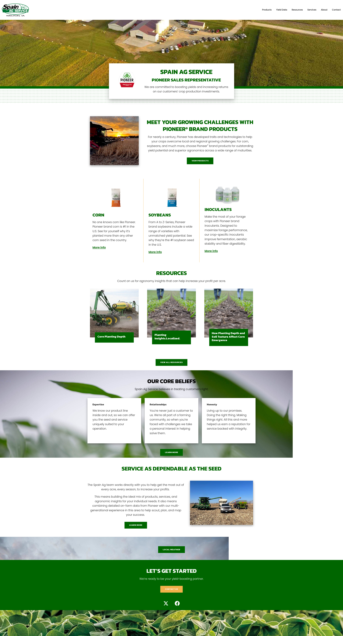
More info (99, 247)
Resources (297, 9)
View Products (200, 160)
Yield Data (281, 9)
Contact (336, 9)
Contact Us (171, 589)
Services (311, 9)
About (324, 9)
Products (267, 9)
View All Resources (171, 362)
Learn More (171, 452)
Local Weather (171, 549)
